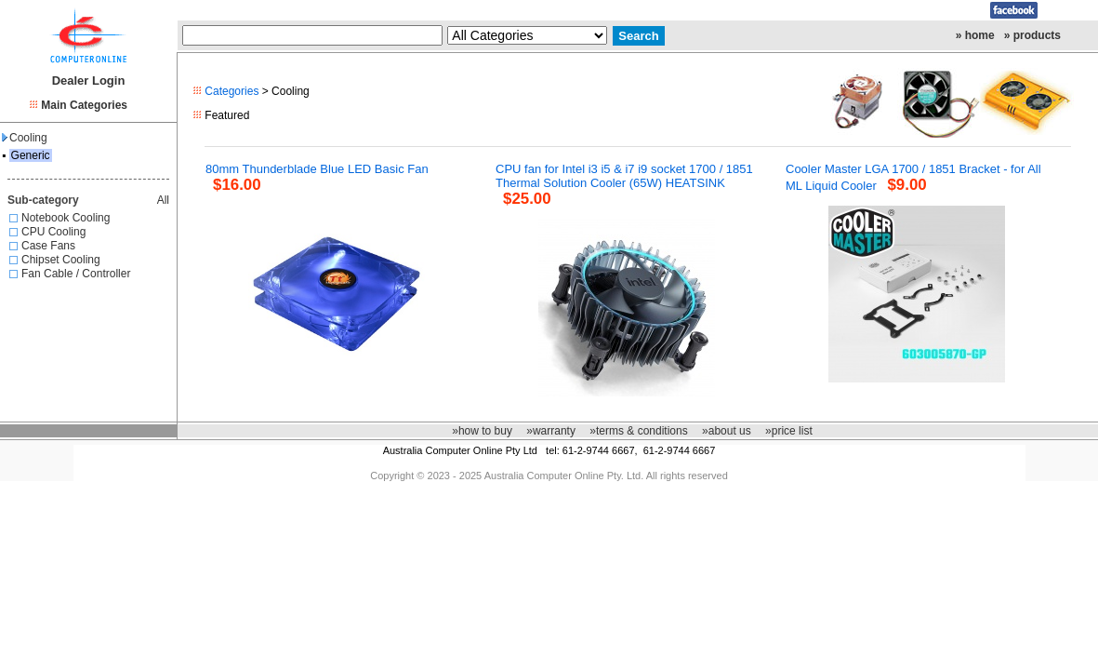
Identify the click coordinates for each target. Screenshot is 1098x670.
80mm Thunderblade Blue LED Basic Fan (317, 169)
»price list (789, 430)
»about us (726, 430)
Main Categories (84, 105)
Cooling (24, 137)
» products (1032, 35)
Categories (231, 91)
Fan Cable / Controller (75, 273)
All (163, 200)
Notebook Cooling (65, 217)
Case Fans (48, 245)
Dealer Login (89, 80)
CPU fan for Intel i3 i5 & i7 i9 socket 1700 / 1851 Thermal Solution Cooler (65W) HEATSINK (624, 176)
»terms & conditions (638, 430)
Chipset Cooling (60, 259)
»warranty (550, 430)
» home (975, 35)
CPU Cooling (53, 231)
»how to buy (482, 430)
